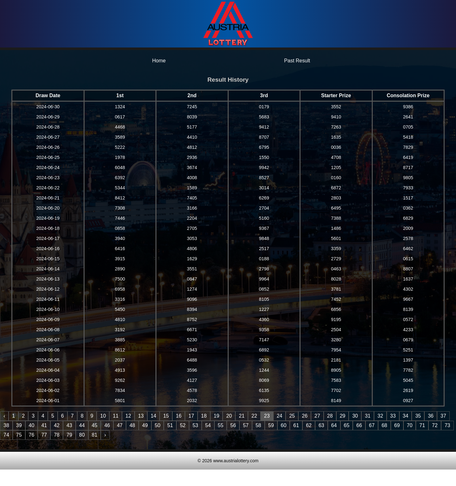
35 (418, 416)
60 (284, 425)
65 (347, 425)
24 (279, 416)
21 (241, 416)
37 (443, 416)
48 (132, 425)
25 (292, 416)
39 (19, 425)
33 (393, 416)
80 (82, 435)
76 (32, 435)
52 (183, 425)
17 (191, 416)
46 (107, 425)
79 (69, 435)
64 (334, 425)
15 (166, 416)
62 (309, 425)
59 (271, 425)
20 (229, 416)
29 (342, 416)
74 (6, 435)
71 (422, 425)
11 (115, 416)
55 (221, 425)
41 (44, 425)
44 (82, 425)
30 (355, 416)
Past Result (297, 60)
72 (435, 425)
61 (296, 425)
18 (204, 416)
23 (267, 416)
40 (32, 425)
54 (208, 425)
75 (19, 435)
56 (233, 425)
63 (321, 425)
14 (153, 416)
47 (120, 425)
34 (405, 416)
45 (95, 425)
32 (380, 416)
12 (128, 416)
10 (103, 416)
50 (158, 425)
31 (367, 416)
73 (447, 425)
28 (330, 416)
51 (170, 425)
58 (258, 425)
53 (195, 425)
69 (397, 425)
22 (254, 416)
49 (145, 425)
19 (216, 416)
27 (317, 416)
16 (178, 416)
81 (95, 435)
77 (44, 435)
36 (431, 416)
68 (384, 425)
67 (372, 425)
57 (246, 425)
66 (359, 425)
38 (6, 425)
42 (57, 425)
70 (410, 425)
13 (141, 416)
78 (57, 435)
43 (69, 425)
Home (159, 60)
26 (304, 416)
